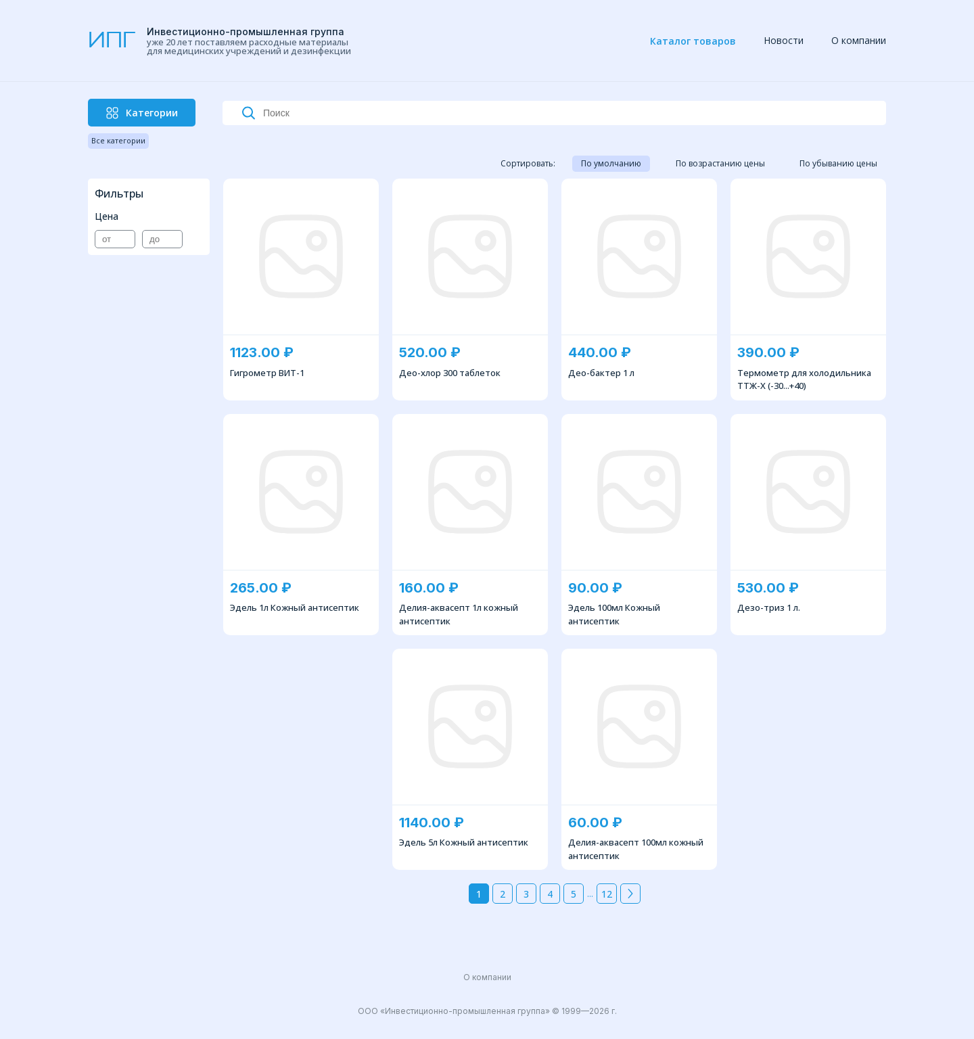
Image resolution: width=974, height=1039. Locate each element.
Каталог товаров (693, 40)
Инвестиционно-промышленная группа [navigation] (245, 31)
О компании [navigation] (858, 40)
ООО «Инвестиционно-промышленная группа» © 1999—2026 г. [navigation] (487, 1011)
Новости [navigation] (784, 40)
